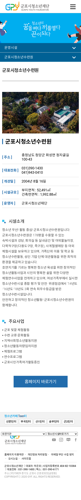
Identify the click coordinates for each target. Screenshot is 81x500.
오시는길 (13, 458)
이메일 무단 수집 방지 (62, 454)
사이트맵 (26, 458)
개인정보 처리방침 (37, 454)
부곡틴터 (26, 421)
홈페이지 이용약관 (14, 454)
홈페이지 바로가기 (40, 381)
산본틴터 (11, 421)
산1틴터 (40, 421)
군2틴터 (68, 421)
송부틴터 (54, 421)
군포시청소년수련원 (18, 57)
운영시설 (10, 48)
